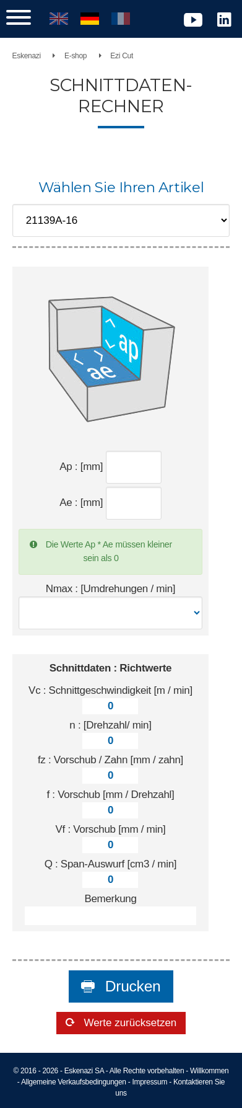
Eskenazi (26, 55)
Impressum (149, 1082)
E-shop (75, 55)
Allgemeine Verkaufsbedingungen (73, 1082)
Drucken (130, 986)
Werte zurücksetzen (129, 1023)
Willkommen (209, 1070)
